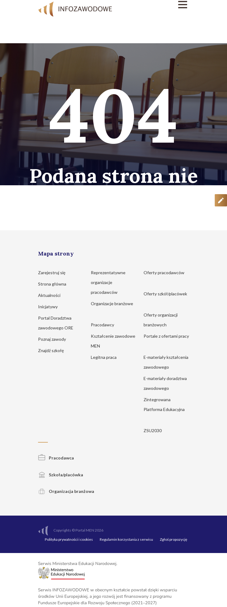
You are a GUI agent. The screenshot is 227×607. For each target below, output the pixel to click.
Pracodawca (56, 457)
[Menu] (166, 4)
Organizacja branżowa (66, 491)
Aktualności (52, 295)
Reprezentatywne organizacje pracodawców (108, 282)
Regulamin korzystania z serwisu (126, 539)
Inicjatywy (50, 306)
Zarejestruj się (54, 272)
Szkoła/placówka (60, 474)
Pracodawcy (105, 324)
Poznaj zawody (55, 339)
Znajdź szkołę (54, 350)
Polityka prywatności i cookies (69, 539)
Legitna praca (104, 357)
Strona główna (55, 283)
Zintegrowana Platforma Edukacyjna (164, 409)
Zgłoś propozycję (173, 539)
